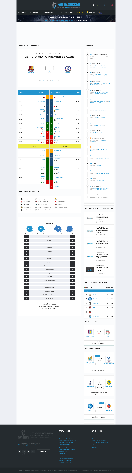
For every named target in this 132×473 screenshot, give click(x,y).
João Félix (43, 81)
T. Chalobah (57, 164)
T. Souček (42, 167)
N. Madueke (57, 127)
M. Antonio (42, 132)
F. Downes (42, 176)
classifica (109, 287)
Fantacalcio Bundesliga (66, 442)
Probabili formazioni (65, 462)
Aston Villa (90, 336)
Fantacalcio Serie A (64, 437)
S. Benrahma (41, 141)
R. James (56, 115)
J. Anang (42, 155)
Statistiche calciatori (65, 460)
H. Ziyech (56, 181)
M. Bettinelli (57, 150)
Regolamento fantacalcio (66, 455)
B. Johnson (42, 172)
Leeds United (108, 387)
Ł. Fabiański (41, 96)
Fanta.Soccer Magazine (99, 441)
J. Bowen (42, 136)
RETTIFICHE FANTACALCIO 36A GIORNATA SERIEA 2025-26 (102, 216)
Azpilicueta (57, 155)
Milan (94, 307)
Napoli (95, 299)
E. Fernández (57, 132)
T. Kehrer (42, 115)
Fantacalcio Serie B (64, 446)
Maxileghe (62, 453)
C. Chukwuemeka (58, 177)
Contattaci (43, 451)
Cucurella (56, 105)
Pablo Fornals (41, 164)
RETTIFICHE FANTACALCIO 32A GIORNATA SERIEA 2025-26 (102, 268)
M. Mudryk (56, 141)
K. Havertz (57, 124)
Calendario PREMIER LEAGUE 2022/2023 (61, 21)
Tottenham (90, 387)
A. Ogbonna (41, 101)
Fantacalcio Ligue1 (64, 444)
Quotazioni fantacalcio (66, 458)
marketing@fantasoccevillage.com (31, 445)
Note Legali (43, 470)
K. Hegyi (43, 150)
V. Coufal (42, 105)
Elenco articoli (107, 208)
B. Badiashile (57, 109)
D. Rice (43, 124)
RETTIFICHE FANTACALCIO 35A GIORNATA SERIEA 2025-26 (102, 229)
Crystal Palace (109, 363)
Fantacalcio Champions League (68, 448)
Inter (94, 294)
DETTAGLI (99, 364)
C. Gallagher (57, 172)
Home (45, 21)
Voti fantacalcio (64, 457)
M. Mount (56, 167)
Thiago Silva (57, 101)
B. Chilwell (57, 158)
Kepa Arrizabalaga (59, 96)
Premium (80, 12)
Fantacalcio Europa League (67, 449)
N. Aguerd (42, 118)
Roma (94, 312)
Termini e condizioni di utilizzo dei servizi (65, 470)
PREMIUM (94, 448)
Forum (59, 12)
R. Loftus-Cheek (58, 118)
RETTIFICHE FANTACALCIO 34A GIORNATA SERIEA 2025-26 (102, 242)
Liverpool (108, 336)
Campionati (47, 12)
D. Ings (43, 181)
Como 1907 (96, 316)
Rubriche (68, 12)
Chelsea (68, 73)
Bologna (109, 410)
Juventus (96, 303)
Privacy (50, 470)
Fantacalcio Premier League (67, 439)
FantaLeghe (33, 12)
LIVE (99, 337)
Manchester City (90, 363)
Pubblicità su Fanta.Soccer (100, 446)
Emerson (54, 81)
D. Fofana (56, 186)
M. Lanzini (42, 159)
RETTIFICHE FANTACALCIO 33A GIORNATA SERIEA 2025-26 (102, 255)
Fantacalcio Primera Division (67, 441)
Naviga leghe (63, 451)
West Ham (31, 73)
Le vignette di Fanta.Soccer (100, 442)
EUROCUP (90, 12)
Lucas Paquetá (41, 127)
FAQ (93, 444)
